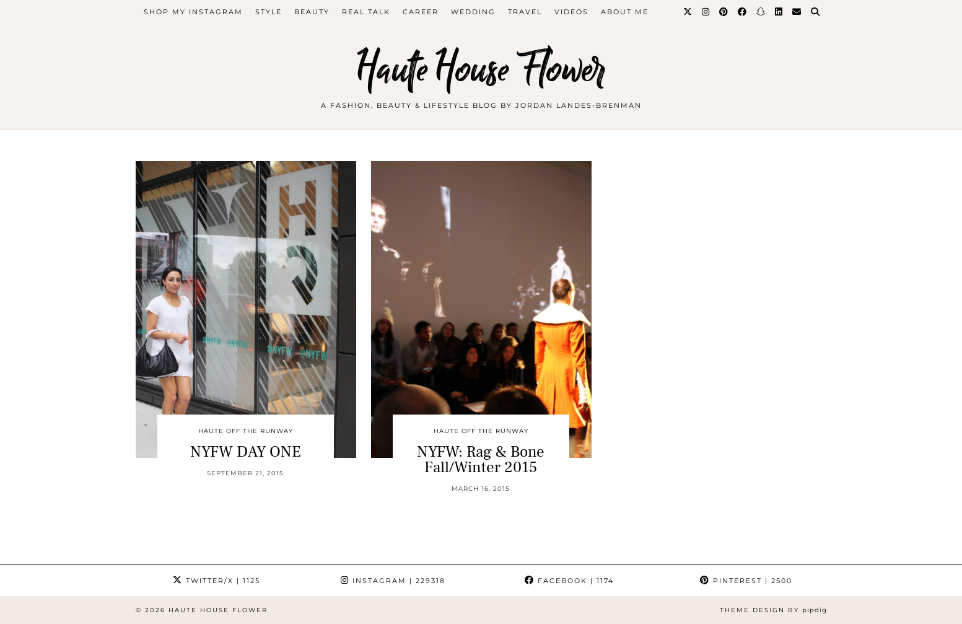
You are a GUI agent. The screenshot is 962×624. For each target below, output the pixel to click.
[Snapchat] (761, 12)
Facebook (569, 580)
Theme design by (773, 610)
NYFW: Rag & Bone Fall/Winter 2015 (480, 459)
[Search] (816, 12)
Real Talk (366, 11)
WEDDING (473, 11)
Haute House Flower (481, 70)
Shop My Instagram (193, 11)
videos (571, 11)
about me (625, 11)
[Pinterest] (724, 12)
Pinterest (746, 580)
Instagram (393, 580)
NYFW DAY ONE (245, 452)
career (421, 11)
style (268, 11)
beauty (312, 11)
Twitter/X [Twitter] (216, 580)
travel (525, 11)
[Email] (797, 12)
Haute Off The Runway (245, 431)
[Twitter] (688, 12)
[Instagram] (706, 12)
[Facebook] (743, 12)
